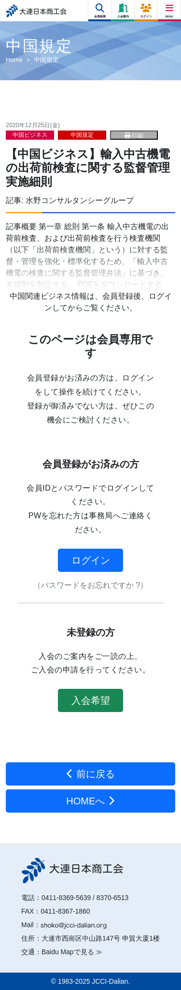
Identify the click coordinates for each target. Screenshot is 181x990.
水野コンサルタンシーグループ (80, 200)
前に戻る (90, 774)
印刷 (134, 135)
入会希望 (90, 700)
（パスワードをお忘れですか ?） (90, 585)
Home (14, 59)
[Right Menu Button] (169, 8)
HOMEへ (90, 801)
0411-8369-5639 (66, 898)
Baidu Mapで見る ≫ (72, 952)
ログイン (90, 560)
